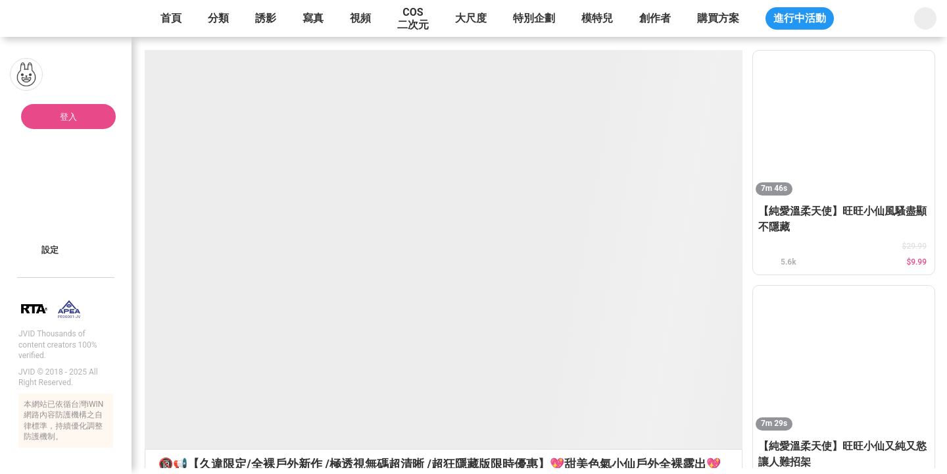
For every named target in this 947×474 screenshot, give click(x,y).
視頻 (360, 18)
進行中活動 (799, 18)
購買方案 (718, 18)
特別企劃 (534, 18)
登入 (68, 117)
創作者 (655, 18)
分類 (218, 18)
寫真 (313, 18)
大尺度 (471, 18)
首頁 (171, 18)
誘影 (265, 18)
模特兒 (597, 18)
